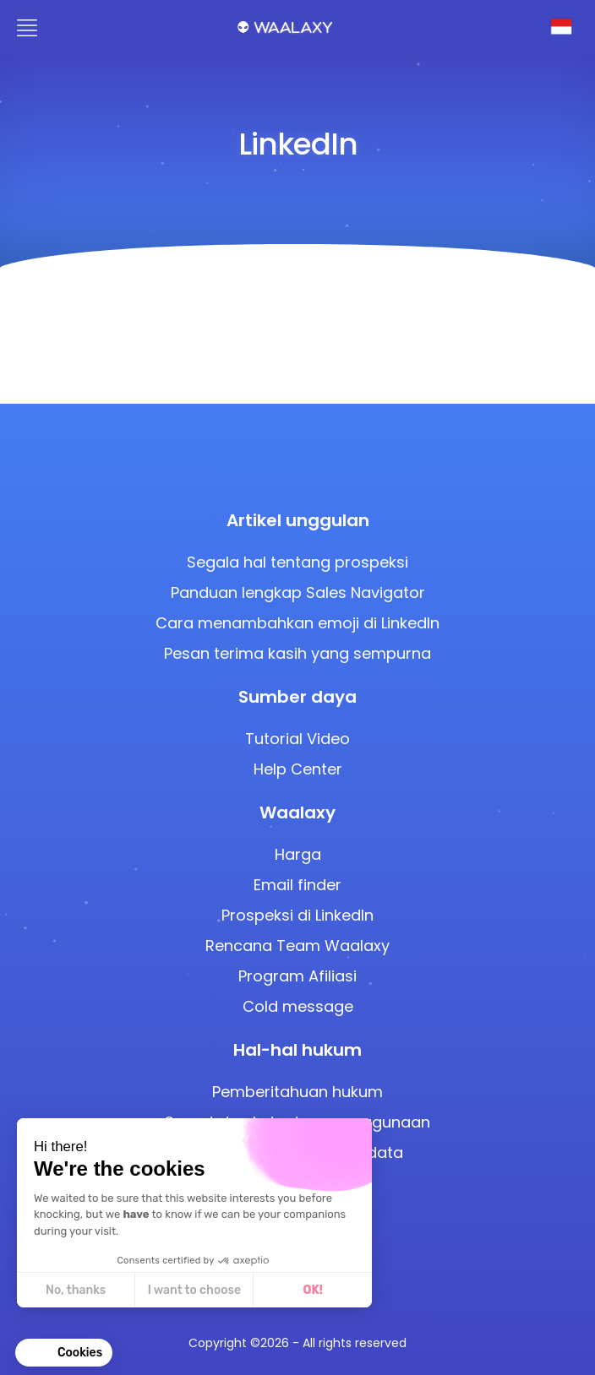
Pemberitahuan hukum (297, 1091)
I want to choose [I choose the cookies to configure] (194, 1290)
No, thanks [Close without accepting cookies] (76, 1290)
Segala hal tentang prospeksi (297, 562)
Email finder (297, 884)
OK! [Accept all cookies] (313, 1290)
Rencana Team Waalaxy (297, 945)
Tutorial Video (297, 738)
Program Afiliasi (297, 975)
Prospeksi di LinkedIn (297, 915)
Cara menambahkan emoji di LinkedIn (297, 622)
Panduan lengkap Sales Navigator (298, 592)
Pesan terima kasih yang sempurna (297, 653)
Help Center (298, 769)
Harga (298, 854)
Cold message (298, 1006)
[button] (63, 1353)
